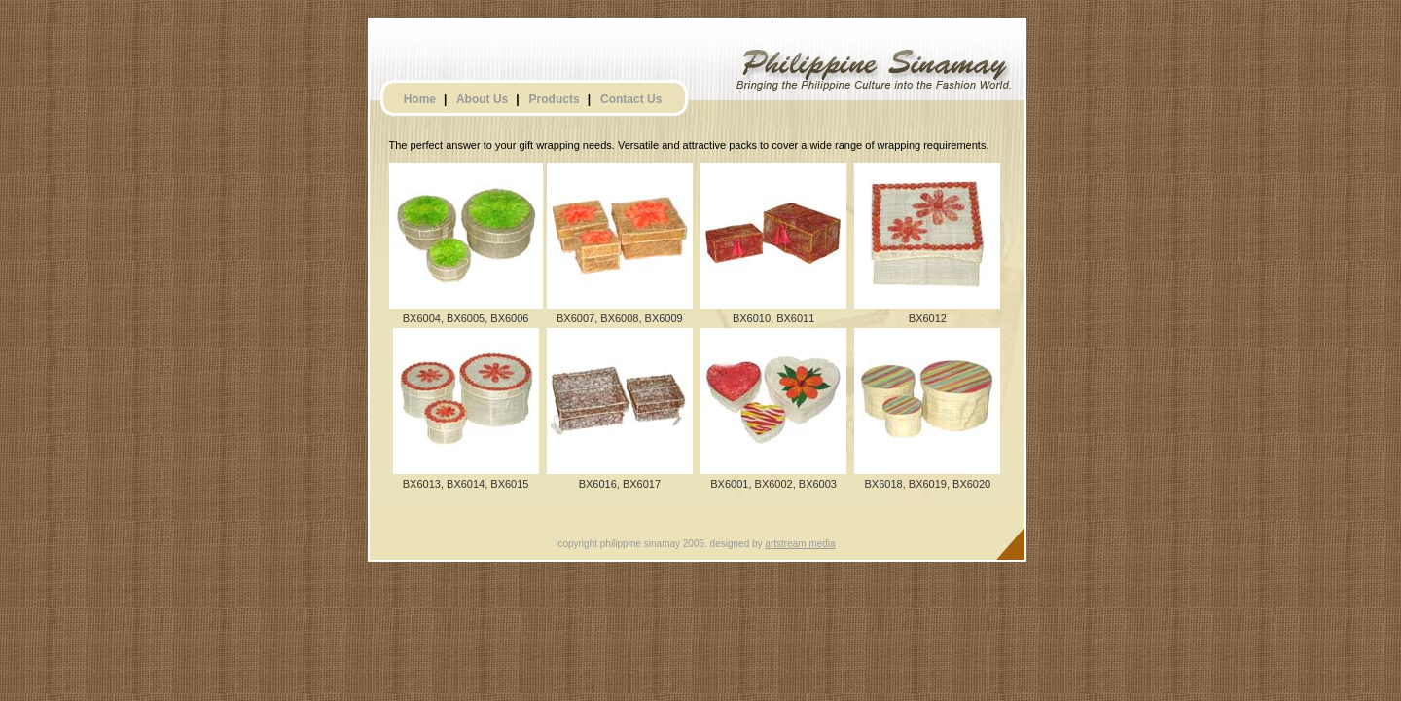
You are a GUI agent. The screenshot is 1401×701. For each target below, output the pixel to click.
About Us (482, 99)
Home (420, 99)
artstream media (800, 543)
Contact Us (631, 99)
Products (554, 99)
